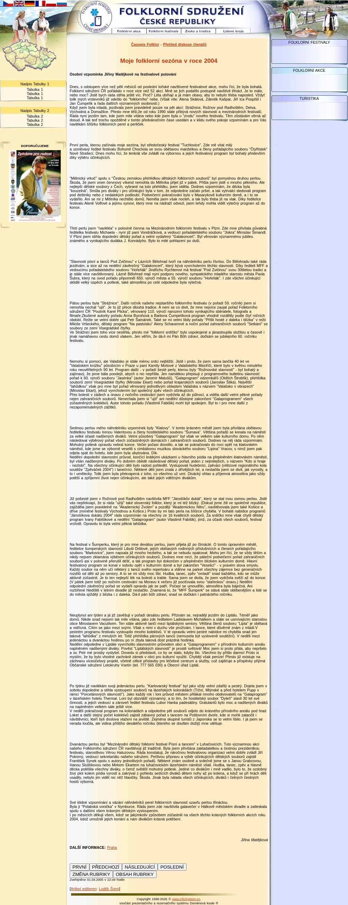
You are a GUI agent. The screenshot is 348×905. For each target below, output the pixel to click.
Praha (112, 847)
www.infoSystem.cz (186, 899)
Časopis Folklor (145, 44)
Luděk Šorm (109, 889)
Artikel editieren (83, 889)
